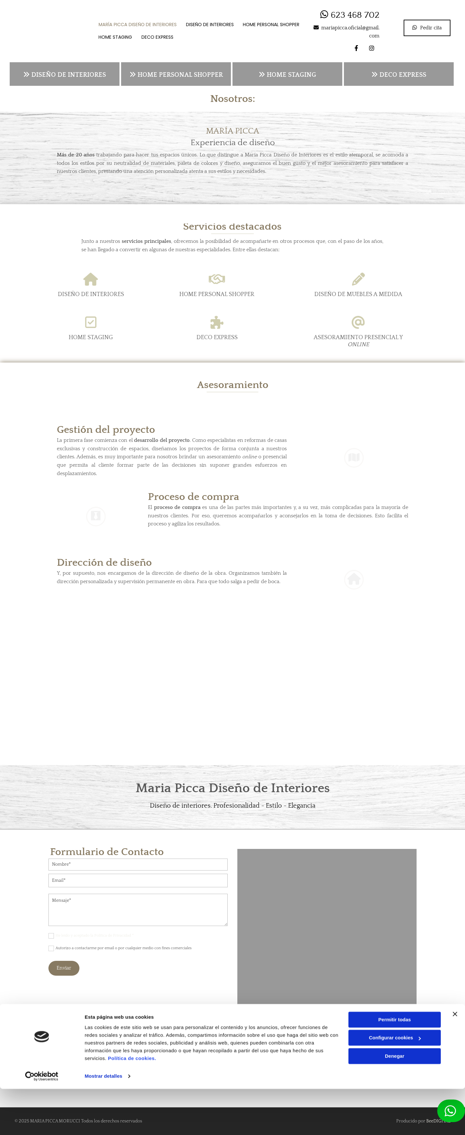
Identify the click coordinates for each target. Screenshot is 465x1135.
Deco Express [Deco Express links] (159, 36)
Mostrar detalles (103, 1122)
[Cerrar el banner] (455, 1060)
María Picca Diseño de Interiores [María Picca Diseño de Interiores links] (138, 25)
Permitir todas (394, 1066)
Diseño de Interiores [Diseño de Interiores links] (210, 25)
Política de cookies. (132, 1104)
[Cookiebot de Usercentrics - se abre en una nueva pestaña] (42, 1122)
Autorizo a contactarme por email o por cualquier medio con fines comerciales (123, 948)
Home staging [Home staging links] (116, 36)
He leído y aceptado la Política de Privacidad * (95, 935)
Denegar (394, 1102)
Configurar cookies (395, 1084)
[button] (427, 28)
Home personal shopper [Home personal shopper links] (272, 25)
